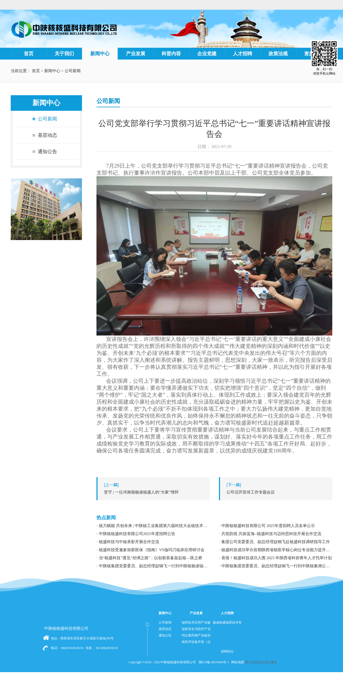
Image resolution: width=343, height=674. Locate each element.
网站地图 (237, 662)
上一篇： (154, 492)
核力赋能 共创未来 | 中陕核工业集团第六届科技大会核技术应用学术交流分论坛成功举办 (154, 526)
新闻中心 (52, 71)
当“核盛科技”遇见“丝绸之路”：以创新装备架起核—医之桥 (151, 558)
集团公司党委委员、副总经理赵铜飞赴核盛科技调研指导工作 (275, 542)
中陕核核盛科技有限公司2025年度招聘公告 (137, 534)
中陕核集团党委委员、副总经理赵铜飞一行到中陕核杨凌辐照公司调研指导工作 (154, 566)
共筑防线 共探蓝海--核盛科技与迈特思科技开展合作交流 (271, 534)
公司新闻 (73, 71)
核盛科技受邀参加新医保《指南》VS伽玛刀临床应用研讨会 (151, 550)
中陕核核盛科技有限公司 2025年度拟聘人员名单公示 (268, 526)
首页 (28, 53)
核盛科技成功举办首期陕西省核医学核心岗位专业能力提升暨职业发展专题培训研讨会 (276, 550)
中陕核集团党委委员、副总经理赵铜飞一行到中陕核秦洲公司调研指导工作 (276, 566)
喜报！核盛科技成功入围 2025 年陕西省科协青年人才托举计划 (276, 558)
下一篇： (277, 492)
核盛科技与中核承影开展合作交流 (129, 542)
